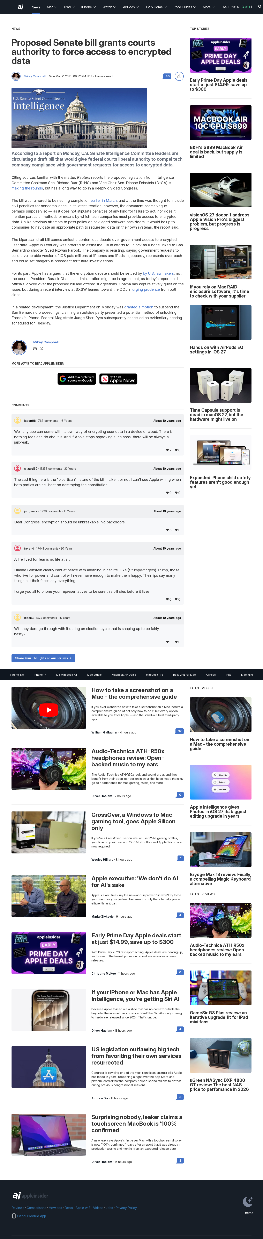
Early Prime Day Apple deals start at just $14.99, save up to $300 (136, 938)
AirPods (131, 7)
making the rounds (27, 188)
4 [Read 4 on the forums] (180, 915)
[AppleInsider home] (20, 7)
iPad (69, 7)
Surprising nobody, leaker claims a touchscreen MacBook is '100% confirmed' (136, 1123)
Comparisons (36, 1208)
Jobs (109, 1208)
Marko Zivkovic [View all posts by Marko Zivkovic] (102, 916)
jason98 (30, 420)
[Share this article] (179, 76)
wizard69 (31, 468)
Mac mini (247, 674)
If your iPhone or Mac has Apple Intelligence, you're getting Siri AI (135, 995)
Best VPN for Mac (184, 674)
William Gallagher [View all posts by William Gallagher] (104, 732)
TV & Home (156, 7)
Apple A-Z (83, 1208)
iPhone (88, 7)
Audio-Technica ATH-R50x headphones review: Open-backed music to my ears (127, 758)
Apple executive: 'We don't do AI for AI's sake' (134, 881)
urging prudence (146, 289)
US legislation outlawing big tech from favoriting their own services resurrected (136, 1056)
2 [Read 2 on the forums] (180, 1160)
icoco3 (29, 618)
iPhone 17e (17, 674)
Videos (98, 1208)
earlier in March (104, 200)
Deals (69, 1208)
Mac (52, 7)
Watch (109, 7)
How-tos (55, 1208)
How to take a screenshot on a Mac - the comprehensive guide (134, 693)
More (209, 7)
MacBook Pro (154, 674)
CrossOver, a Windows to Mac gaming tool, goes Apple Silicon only (133, 821)
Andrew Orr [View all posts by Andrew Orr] (99, 1098)
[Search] (260, 7)
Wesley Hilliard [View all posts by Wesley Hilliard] (102, 859)
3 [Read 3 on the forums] (180, 1097)
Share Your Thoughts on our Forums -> (43, 658)
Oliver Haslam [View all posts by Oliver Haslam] (101, 796)
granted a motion (138, 307)
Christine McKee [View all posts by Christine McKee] (103, 973)
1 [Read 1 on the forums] (180, 858)
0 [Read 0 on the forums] (180, 794)
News (36, 7)
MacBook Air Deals (124, 674)
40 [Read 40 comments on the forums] (168, 76)
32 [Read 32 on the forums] (180, 731)
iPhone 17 (40, 674)
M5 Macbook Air (66, 674)
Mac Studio (94, 674)
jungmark (31, 511)
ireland (29, 548)
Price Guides (184, 7)
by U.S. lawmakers (158, 273)
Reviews (18, 1208)
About (167, 420)
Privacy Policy (126, 1208)
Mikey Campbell (35, 76)
